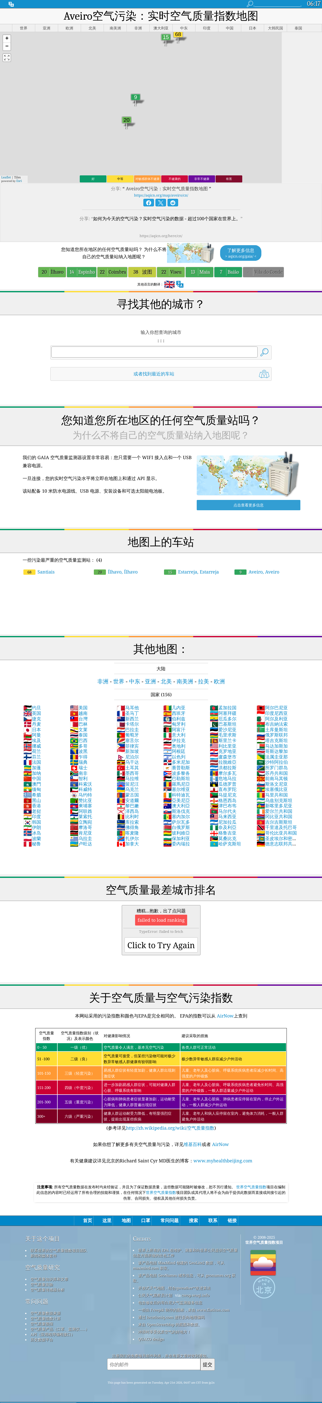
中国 (32, 778)
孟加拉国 (223, 708)
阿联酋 (81, 811)
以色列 (174, 757)
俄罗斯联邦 (272, 735)
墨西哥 (128, 773)
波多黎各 (176, 773)
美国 (79, 708)
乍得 (79, 757)
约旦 (32, 708)
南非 (79, 773)
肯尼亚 (81, 833)
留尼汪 (128, 784)
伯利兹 (174, 719)
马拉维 (128, 778)
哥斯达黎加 (272, 751)
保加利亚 (176, 838)
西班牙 (174, 713)
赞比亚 (81, 800)
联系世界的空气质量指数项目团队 (58, 1250)
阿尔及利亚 (272, 719)
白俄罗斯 (176, 827)
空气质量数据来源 (45, 1313)
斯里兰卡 (223, 740)
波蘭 (32, 838)
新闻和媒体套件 (43, 1255)
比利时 (128, 816)
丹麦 (32, 724)
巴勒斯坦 (176, 778)
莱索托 (81, 816)
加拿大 (128, 844)
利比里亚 (223, 746)
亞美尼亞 (176, 800)
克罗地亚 (223, 751)
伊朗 (32, 827)
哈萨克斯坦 (225, 844)
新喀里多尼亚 (274, 806)
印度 (32, 816)
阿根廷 (174, 751)
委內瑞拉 (176, 844)
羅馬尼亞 (176, 784)
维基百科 (193, 1144)
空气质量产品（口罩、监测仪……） (59, 1328)
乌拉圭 (81, 838)
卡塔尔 (128, 724)
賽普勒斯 (176, 767)
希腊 (32, 795)
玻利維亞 (176, 833)
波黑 (79, 751)
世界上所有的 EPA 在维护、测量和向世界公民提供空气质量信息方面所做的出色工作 (185, 1253)
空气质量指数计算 (45, 1318)
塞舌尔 (128, 740)
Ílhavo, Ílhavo (116, 572)
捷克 (32, 719)
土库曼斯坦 (272, 729)
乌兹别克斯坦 (274, 800)
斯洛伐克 (176, 811)
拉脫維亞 (223, 762)
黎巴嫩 (128, 806)
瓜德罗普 (223, 784)
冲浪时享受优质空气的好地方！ (164, 1331)
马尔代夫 (223, 811)
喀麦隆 (128, 833)
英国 (32, 713)
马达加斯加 (272, 746)
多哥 (79, 746)
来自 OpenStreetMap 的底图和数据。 (170, 1324)
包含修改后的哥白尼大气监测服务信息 (170, 1302)
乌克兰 (128, 789)
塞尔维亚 (176, 789)
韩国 (32, 822)
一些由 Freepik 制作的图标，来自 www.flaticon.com (183, 1309)
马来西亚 (223, 816)
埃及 (32, 740)
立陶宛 (81, 822)
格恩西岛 (223, 800)
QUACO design (151, 1339)
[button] (7, 39)
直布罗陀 (223, 789)
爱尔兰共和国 (274, 811)
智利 (79, 778)
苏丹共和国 (272, 773)
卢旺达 (81, 844)
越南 (79, 713)
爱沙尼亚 (223, 729)
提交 (207, 1364)
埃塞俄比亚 (272, 789)
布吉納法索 (272, 724)
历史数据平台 (41, 1339)
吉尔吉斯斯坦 (274, 822)
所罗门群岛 (272, 767)
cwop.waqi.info (196, 1295)
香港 (32, 806)
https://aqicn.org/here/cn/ (161, 235)
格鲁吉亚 (223, 833)
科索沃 (81, 784)
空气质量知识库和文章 (49, 1279)
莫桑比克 (223, 838)
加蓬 (32, 767)
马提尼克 (223, 795)
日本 (32, 729)
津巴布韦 (223, 806)
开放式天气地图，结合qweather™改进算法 (174, 1287)
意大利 (174, 735)
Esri (19, 181)
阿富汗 (174, 729)
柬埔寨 (81, 806)
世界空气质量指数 (251, 1186)
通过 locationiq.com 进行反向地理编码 (171, 1317)
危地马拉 (223, 778)
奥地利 (174, 746)
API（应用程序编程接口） (52, 1334)
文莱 (79, 729)
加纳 (32, 773)
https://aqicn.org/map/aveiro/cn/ (161, 195)
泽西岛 (128, 811)
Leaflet (6, 177)
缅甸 (32, 789)
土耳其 (128, 767)
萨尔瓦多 (176, 822)
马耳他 (128, 708)
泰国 (79, 735)
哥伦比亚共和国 (277, 833)
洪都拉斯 (223, 767)
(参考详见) (161, 1079)
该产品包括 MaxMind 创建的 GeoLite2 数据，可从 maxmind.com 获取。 (178, 1265)
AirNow (225, 1016)
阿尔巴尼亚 (272, 708)
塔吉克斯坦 (272, 740)
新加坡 (128, 751)
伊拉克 (174, 740)
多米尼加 (176, 762)
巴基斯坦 (223, 724)
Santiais (39, 572)
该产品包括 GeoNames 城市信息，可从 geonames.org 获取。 (184, 1278)
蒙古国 (128, 795)
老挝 (32, 811)
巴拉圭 (128, 729)
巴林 (79, 724)
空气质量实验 (41, 1284)
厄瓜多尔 (223, 719)
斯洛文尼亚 (272, 784)
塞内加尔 (176, 816)
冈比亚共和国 (274, 816)
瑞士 (79, 767)
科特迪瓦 (176, 795)
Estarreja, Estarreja (191, 572)
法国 (32, 762)
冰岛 (32, 833)
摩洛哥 (81, 827)
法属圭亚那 (272, 757)
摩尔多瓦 (223, 773)
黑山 (32, 800)
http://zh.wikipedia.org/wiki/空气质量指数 (170, 1128)
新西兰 (128, 719)
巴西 (79, 740)
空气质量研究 (42, 1267)
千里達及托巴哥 (277, 827)
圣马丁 (128, 713)
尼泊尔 (128, 757)
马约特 (81, 795)
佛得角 (128, 827)
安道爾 (128, 800)
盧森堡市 (223, 757)
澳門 (32, 784)
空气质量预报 (41, 1323)
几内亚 (174, 708)
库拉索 (128, 822)
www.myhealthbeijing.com (222, 1161)
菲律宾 (128, 746)
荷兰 (32, 751)
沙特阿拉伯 (272, 762)
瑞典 (79, 762)
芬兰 (32, 757)
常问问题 (36, 1301)
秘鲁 (32, 844)
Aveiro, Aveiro (256, 572)
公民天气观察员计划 (155, 1295)
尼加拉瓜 (223, 822)
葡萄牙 (128, 735)
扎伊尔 (128, 838)
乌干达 (128, 762)
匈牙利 (174, 724)
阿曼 (32, 735)
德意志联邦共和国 (277, 846)
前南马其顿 (272, 778)
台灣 (79, 719)
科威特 (81, 789)
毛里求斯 (223, 735)
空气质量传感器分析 (47, 1289)
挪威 (32, 746)
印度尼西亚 (272, 713)
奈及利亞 (223, 827)
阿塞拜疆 (223, 713)
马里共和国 (272, 795)
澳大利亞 (176, 806)
